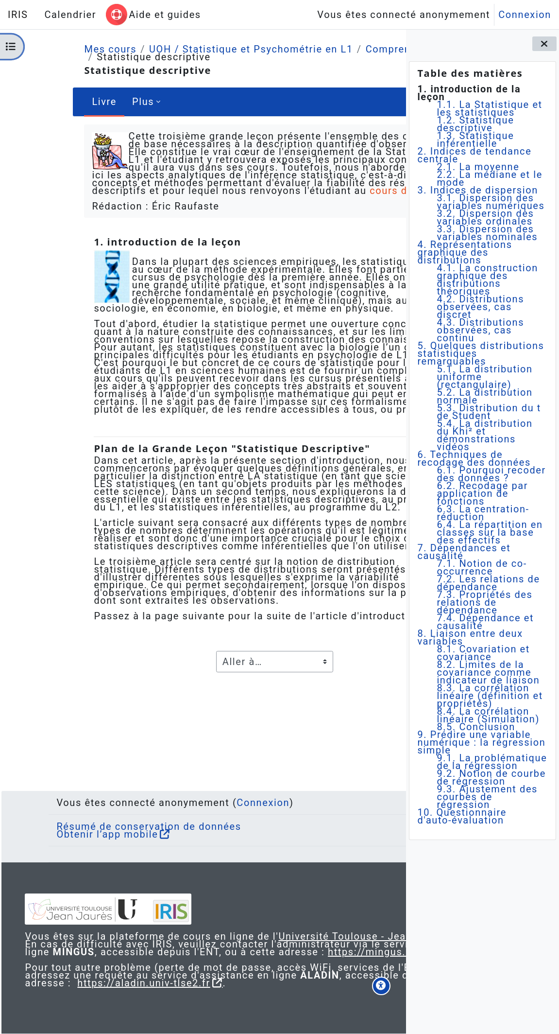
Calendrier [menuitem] (70, 14)
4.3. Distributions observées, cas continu (480, 330)
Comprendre (346, 49)
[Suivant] (393, 258)
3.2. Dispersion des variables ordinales (485, 217)
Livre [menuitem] (54, 101)
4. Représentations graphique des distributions (464, 252)
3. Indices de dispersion (477, 190)
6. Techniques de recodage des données (474, 458)
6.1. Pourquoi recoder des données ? (491, 474)
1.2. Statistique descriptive (475, 124)
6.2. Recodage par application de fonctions (482, 493)
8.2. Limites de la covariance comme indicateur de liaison (488, 672)
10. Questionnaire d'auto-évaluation (461, 816)
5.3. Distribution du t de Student (489, 411)
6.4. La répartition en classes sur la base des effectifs (489, 532)
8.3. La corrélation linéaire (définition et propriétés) (490, 695)
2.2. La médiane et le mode (489, 178)
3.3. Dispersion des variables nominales (487, 233)
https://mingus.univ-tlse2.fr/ (252, 944)
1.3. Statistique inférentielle (475, 139)
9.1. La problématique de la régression (492, 761)
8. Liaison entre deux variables (470, 637)
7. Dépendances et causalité (463, 551)
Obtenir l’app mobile (89, 811)
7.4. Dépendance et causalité (485, 621)
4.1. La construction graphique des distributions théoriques (487, 279)
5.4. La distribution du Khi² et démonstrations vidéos (484, 435)
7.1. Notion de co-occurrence (482, 567)
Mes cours (60, 49)
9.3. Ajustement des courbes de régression (487, 796)
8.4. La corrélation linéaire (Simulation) (488, 715)
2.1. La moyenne (478, 167)
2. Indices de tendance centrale (474, 155)
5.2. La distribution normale (484, 396)
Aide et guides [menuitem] (165, 14)
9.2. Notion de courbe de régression (491, 777)
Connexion (524, 14)
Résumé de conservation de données (130, 803)
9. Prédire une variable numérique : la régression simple (481, 742)
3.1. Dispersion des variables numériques (490, 201)
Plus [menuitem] (93, 101)
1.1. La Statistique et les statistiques (489, 108)
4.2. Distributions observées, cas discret (480, 306)
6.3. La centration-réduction (483, 513)
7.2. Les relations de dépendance (488, 583)
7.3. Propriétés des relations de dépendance (484, 602)
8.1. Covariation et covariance (483, 653)
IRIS (18, 14)
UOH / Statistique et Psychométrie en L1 (202, 49)
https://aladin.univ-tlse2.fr (219, 983)
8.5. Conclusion (476, 727)
